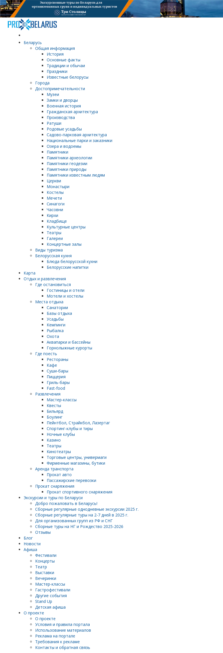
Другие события (51, 595)
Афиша (30, 549)
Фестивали (45, 555)
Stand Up (43, 601)
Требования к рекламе (57, 641)
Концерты (45, 561)
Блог (28, 538)
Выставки (44, 572)
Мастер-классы (50, 584)
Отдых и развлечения (45, 278)
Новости (32, 543)
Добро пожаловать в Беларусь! (66, 503)
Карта (29, 273)
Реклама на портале (55, 636)
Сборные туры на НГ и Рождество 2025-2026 (79, 526)
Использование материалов (63, 630)
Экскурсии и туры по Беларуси (53, 497)
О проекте (34, 613)
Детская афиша (50, 607)
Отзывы (43, 532)
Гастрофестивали (52, 590)
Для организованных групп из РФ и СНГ (74, 520)
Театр (41, 566)
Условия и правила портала (62, 624)
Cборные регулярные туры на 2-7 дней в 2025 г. (81, 515)
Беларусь (33, 42)
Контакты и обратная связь (62, 647)
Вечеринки (45, 578)
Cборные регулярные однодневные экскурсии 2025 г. (87, 509)
